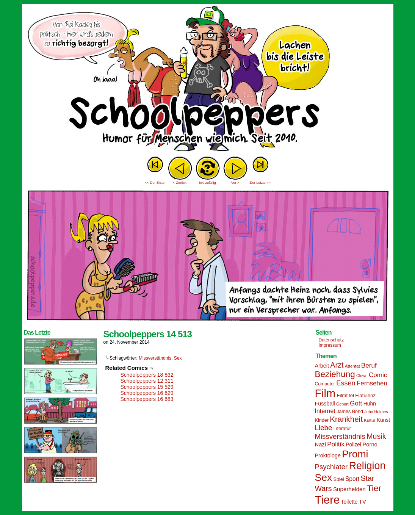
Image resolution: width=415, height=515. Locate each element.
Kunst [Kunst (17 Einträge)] (383, 420)
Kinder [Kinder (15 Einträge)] (322, 420)
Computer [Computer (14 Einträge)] (325, 384)
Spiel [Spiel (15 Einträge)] (339, 479)
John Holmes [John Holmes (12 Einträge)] (376, 411)
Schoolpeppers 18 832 (147, 375)
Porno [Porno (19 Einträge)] (370, 444)
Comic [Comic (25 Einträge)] (378, 375)
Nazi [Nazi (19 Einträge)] (320, 444)
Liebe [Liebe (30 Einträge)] (323, 428)
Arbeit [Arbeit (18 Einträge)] (322, 366)
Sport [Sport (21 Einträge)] (352, 479)
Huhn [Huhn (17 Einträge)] (369, 404)
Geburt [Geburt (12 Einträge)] (342, 404)
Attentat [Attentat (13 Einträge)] (352, 366)
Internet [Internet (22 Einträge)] (325, 410)
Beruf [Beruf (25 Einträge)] (369, 365)
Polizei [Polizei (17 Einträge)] (353, 444)
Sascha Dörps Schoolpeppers (207, 79)
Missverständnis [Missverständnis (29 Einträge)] (340, 436)
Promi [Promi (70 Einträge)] (355, 454)
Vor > (235, 183)
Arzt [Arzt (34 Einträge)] (336, 365)
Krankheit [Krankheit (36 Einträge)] (346, 419)
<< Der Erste (154, 183)
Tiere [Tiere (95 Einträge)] (327, 499)
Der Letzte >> (260, 183)
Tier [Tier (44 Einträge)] (374, 488)
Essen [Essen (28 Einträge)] (345, 383)
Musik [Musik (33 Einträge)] (376, 436)
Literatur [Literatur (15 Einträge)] (342, 428)
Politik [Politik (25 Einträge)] (336, 444)
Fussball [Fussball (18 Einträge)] (325, 404)
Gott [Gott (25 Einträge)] (356, 403)
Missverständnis (155, 358)
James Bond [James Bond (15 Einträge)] (350, 411)
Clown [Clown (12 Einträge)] (362, 375)
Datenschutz (331, 340)
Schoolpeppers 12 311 (147, 381)
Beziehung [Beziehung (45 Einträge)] (335, 374)
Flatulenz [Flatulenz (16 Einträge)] (365, 395)
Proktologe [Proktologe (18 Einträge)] (328, 455)
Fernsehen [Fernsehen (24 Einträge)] (372, 383)
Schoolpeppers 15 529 (147, 387)
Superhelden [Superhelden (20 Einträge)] (349, 489)
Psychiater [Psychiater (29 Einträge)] (331, 467)
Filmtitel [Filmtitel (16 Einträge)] (345, 395)
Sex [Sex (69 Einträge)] (323, 477)
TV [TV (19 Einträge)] (362, 502)
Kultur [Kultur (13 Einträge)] (369, 420)
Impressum (330, 345)
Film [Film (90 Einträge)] (325, 393)
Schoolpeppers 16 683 (147, 399)
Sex (178, 358)
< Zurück (179, 183)
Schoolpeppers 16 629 (147, 393)
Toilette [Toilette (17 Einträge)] (349, 502)
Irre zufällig (207, 183)
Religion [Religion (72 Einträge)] (367, 465)
